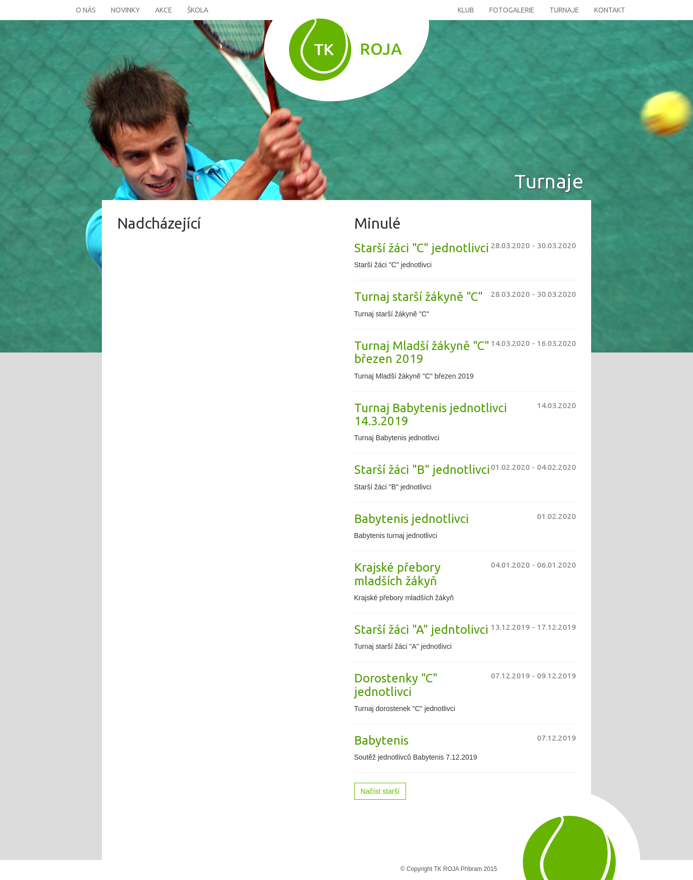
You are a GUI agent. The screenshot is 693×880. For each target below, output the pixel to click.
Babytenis (381, 740)
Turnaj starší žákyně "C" (418, 296)
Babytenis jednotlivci (411, 518)
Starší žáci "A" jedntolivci (421, 629)
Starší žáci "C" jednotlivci (421, 248)
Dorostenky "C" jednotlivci (396, 684)
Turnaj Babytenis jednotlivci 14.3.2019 (430, 414)
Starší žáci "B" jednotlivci (422, 469)
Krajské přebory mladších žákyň (397, 574)
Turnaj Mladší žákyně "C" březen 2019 (421, 352)
